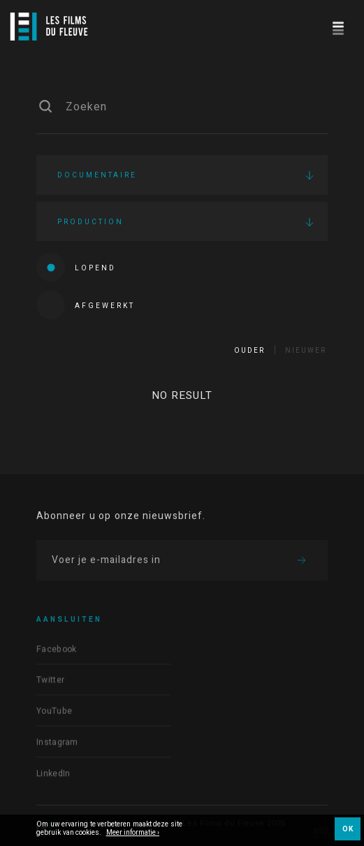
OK (347, 829)
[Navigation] (338, 26)
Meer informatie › (133, 833)
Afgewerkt (85, 305)
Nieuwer (305, 351)
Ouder (249, 351)
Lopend (76, 267)
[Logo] (49, 27)
